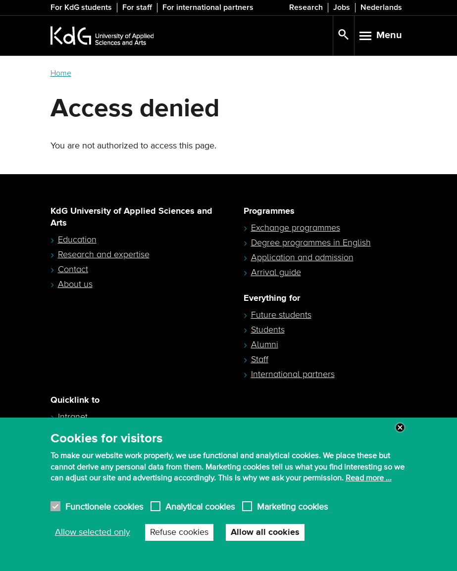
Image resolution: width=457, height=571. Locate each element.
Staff (259, 359)
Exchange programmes (295, 227)
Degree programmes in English (311, 242)
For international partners (208, 7)
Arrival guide (276, 272)
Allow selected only (92, 532)
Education (77, 239)
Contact (73, 269)
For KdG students (81, 7)
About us (75, 284)
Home (61, 73)
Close (400, 427)
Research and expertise (104, 254)
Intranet (73, 416)
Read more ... (369, 478)
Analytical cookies (200, 506)
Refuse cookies (179, 532)
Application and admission (302, 257)
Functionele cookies (104, 506)
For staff (137, 7)
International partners (293, 374)
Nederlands (381, 7)
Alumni (264, 344)
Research (306, 7)
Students (268, 329)
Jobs (341, 7)
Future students (281, 314)
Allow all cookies (265, 532)
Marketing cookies (292, 506)
